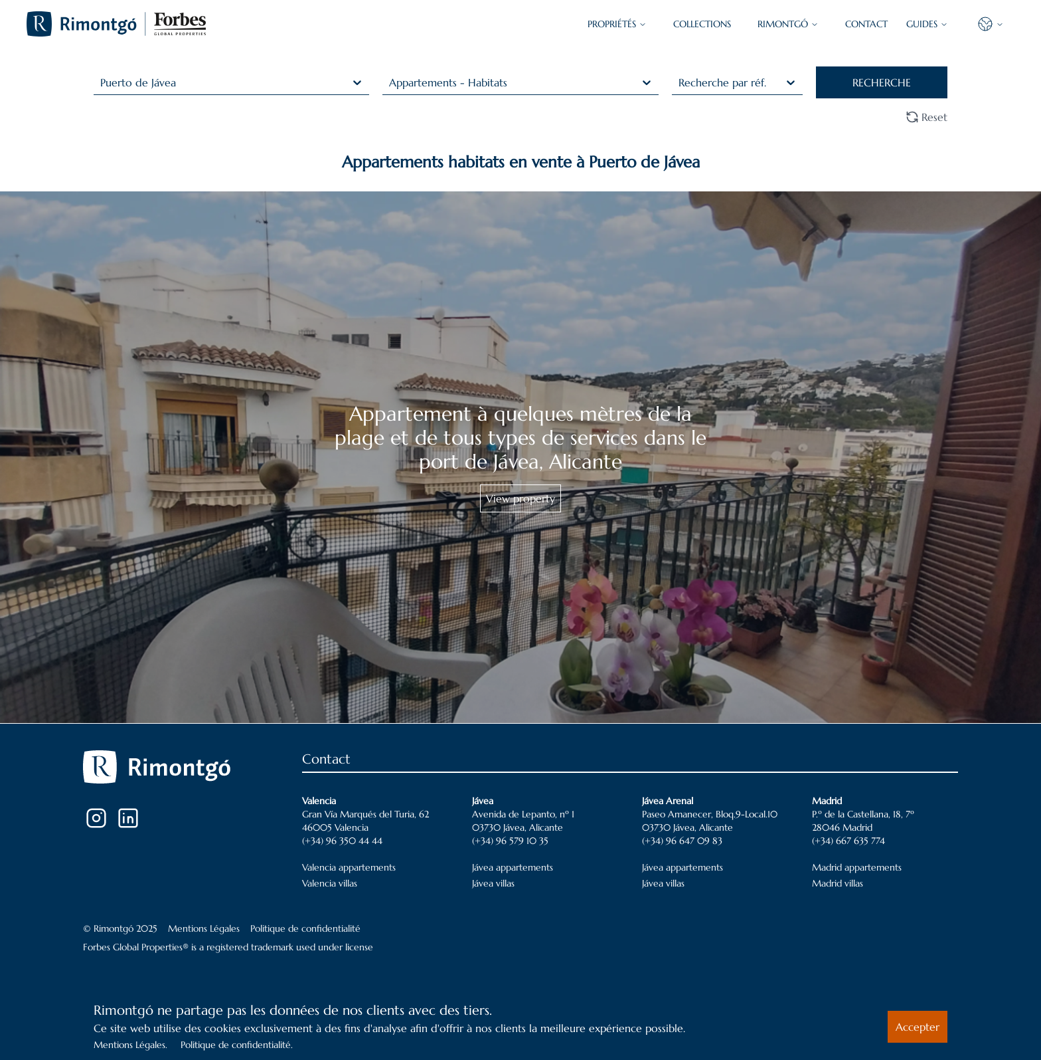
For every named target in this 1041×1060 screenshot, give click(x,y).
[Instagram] (96, 818)
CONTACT (866, 24)
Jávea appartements (512, 867)
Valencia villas (329, 883)
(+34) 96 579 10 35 (510, 841)
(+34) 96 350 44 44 (342, 841)
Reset (926, 117)
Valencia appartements (349, 867)
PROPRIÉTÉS (617, 24)
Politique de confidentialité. (237, 1045)
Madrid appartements (857, 867)
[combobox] (102, 82)
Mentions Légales (204, 928)
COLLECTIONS (702, 24)
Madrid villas (837, 883)
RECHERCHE (881, 82)
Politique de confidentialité (305, 928)
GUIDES (927, 24)
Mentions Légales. (130, 1045)
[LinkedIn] (128, 818)
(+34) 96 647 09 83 (682, 841)
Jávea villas (493, 883)
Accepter (917, 1026)
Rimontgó (788, 24)
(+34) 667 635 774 (848, 841)
